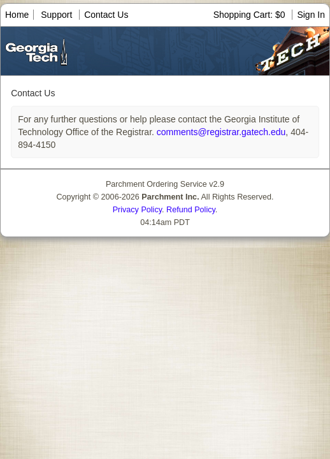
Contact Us (106, 15)
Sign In (311, 15)
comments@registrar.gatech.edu (219, 132)
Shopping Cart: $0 (250, 15)
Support (56, 15)
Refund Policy (190, 209)
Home (17, 15)
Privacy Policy (137, 209)
